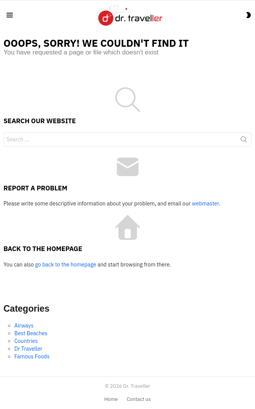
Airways (23, 325)
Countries (26, 341)
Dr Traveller (28, 348)
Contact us (139, 399)
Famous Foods (32, 356)
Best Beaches (31, 333)
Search (244, 140)
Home (111, 399)
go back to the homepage (65, 264)
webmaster (205, 203)
